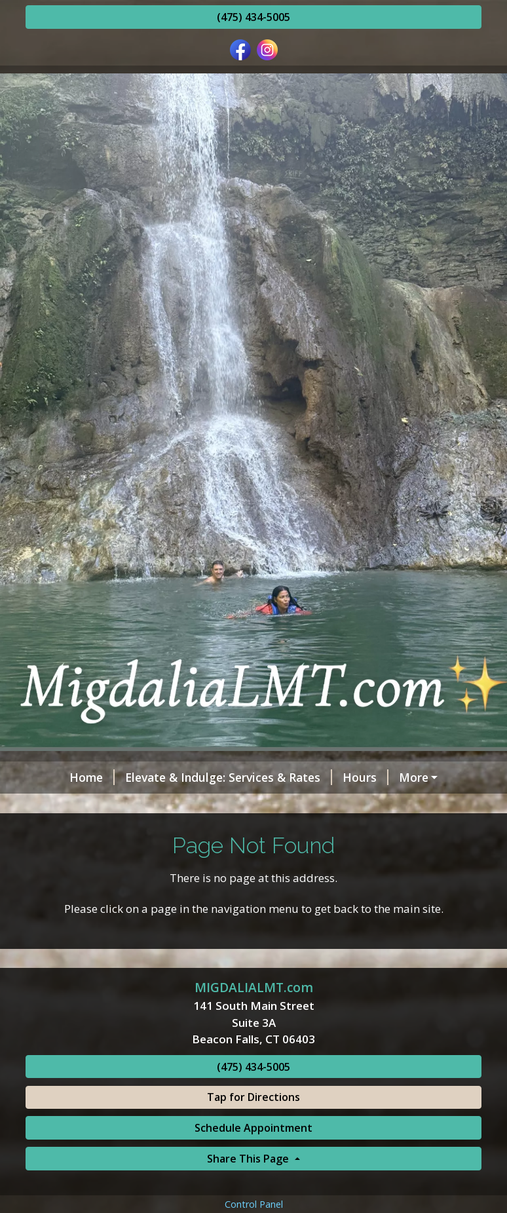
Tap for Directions (253, 1153)
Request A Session (93, 833)
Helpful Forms (411, 777)
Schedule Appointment (253, 1183)
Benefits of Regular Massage (240, 833)
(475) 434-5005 (253, 17)
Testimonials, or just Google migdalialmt (156, 805)
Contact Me (324, 805)
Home (58, 777)
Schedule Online (423, 805)
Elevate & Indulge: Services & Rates (195, 777)
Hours (332, 777)
